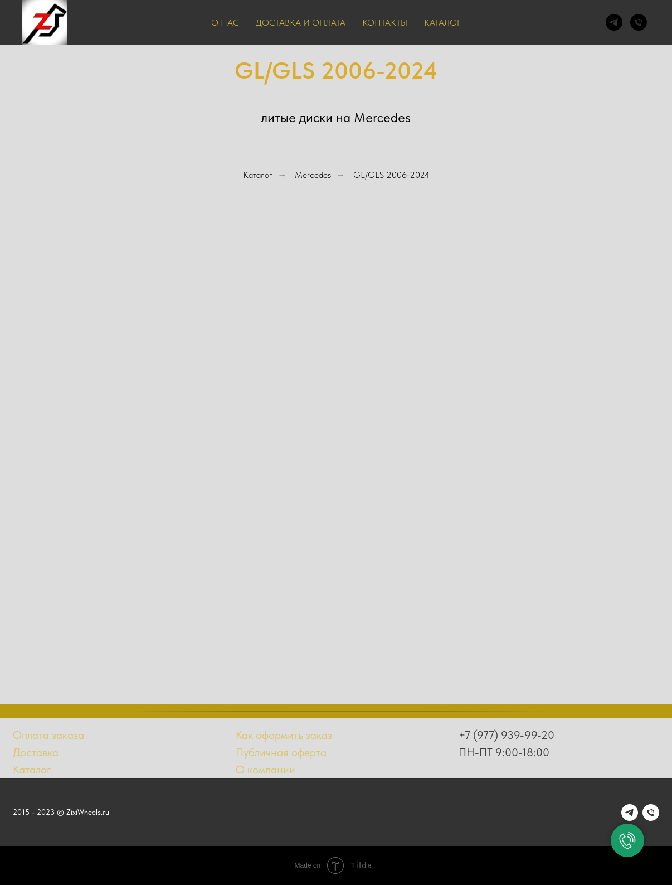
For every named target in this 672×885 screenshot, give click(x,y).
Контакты (384, 22)
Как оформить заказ (284, 735)
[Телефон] (638, 22)
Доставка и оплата (300, 22)
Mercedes (313, 175)
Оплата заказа (48, 735)
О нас (225, 22)
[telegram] (614, 22)
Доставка (36, 752)
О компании (265, 769)
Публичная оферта (281, 752)
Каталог (442, 22)
